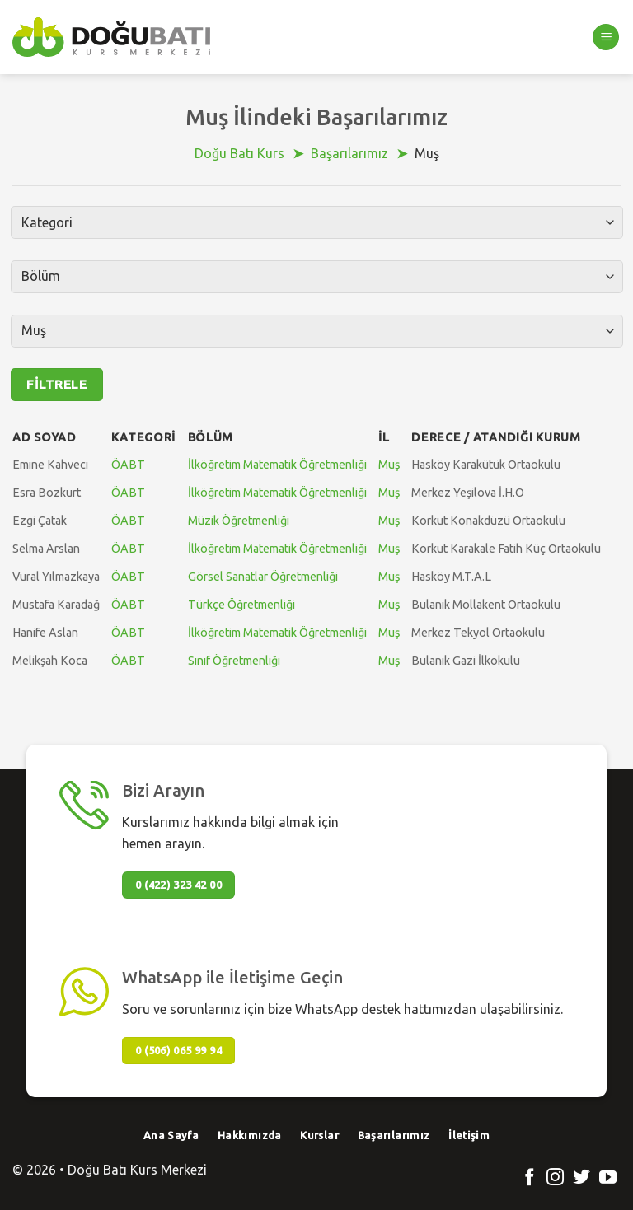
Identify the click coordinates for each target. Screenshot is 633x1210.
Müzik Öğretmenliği (238, 520)
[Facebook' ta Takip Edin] (529, 1178)
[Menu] (606, 37)
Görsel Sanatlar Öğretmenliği (263, 576)
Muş (389, 464)
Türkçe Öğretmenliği (241, 604)
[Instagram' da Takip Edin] (555, 1178)
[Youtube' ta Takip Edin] (608, 1178)
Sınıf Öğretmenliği (234, 660)
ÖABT (128, 464)
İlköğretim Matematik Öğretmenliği (277, 464)
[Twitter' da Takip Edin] (581, 1178)
